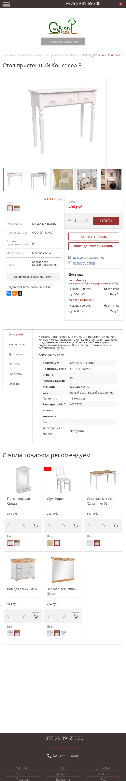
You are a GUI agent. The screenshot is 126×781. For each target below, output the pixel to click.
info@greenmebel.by (63, 747)
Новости (22, 774)
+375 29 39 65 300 (83, 3)
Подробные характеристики (33, 277)
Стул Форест (56, 498)
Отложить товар (84, 263)
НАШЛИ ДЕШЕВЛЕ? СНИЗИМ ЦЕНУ (93, 246)
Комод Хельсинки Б (22, 589)
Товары (21, 55)
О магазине (22, 768)
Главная (8, 55)
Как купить (63, 774)
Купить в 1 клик (94, 236)
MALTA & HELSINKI (44, 223)
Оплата (103, 774)
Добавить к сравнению (89, 257)
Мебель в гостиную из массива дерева (54, 55)
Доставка (103, 768)
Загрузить (77, 431)
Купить (106, 221)
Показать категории (63, 41)
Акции (63, 768)
